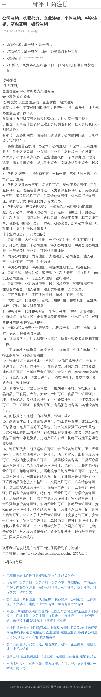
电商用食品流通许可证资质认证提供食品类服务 (40, 575)
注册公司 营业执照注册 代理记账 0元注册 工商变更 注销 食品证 (51, 656)
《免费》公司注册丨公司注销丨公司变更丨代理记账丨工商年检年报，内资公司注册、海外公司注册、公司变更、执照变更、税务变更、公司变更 (51, 587)
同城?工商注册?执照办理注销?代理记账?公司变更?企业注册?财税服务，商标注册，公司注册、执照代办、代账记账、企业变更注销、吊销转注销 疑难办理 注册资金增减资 (52, 616)
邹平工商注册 (50, 4)
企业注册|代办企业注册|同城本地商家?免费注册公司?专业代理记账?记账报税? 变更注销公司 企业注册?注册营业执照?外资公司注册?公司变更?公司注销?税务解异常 (51, 632)
